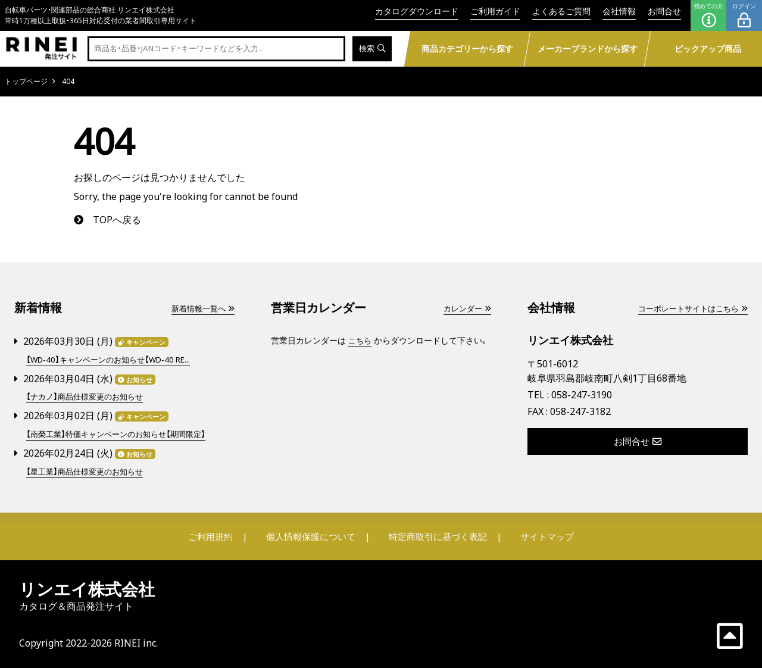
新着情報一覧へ (201, 308)
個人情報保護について (310, 534)
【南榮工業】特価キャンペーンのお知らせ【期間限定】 (122, 433)
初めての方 (708, 15)
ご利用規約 (212, 534)
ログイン (744, 15)
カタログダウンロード (416, 11)
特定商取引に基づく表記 (437, 534)
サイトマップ (545, 534)
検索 (371, 49)
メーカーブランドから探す (587, 48)
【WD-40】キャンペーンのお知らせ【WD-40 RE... (114, 359)
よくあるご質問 (561, 11)
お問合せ (664, 11)
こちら (360, 340)
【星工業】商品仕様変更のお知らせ (88, 470)
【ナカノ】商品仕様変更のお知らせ (88, 396)
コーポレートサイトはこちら (689, 308)
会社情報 (619, 11)
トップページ (26, 81)
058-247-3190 (581, 394)
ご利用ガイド (495, 11)
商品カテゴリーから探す (467, 48)
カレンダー (465, 308)
